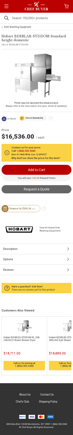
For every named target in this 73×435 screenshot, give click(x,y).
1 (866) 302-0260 (24, 366)
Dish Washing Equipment (17, 27)
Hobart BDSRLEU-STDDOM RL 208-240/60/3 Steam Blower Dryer (22, 339)
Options (8, 259)
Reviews (8, 270)
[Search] (36, 18)
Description (10, 249)
